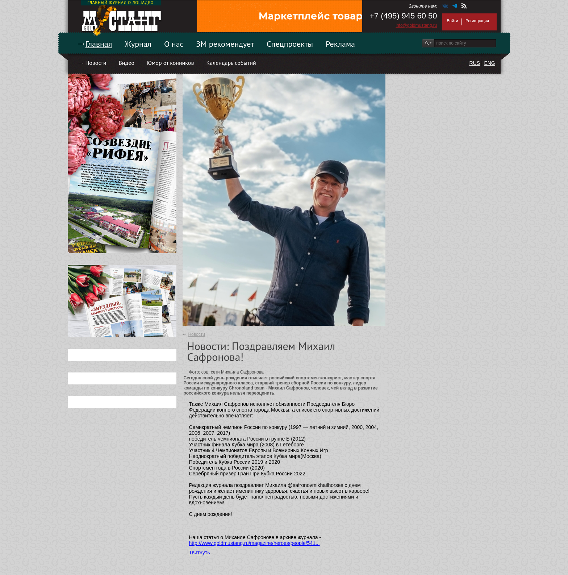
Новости (95, 62)
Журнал (138, 44)
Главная (98, 44)
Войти (452, 20)
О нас (174, 44)
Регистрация (477, 20)
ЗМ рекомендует (225, 44)
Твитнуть (199, 552)
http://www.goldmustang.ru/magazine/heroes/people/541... (254, 543)
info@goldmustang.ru (416, 25)
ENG (489, 63)
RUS (474, 63)
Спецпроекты (290, 44)
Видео (126, 62)
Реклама (340, 44)
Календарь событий (231, 62)
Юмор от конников (170, 62)
